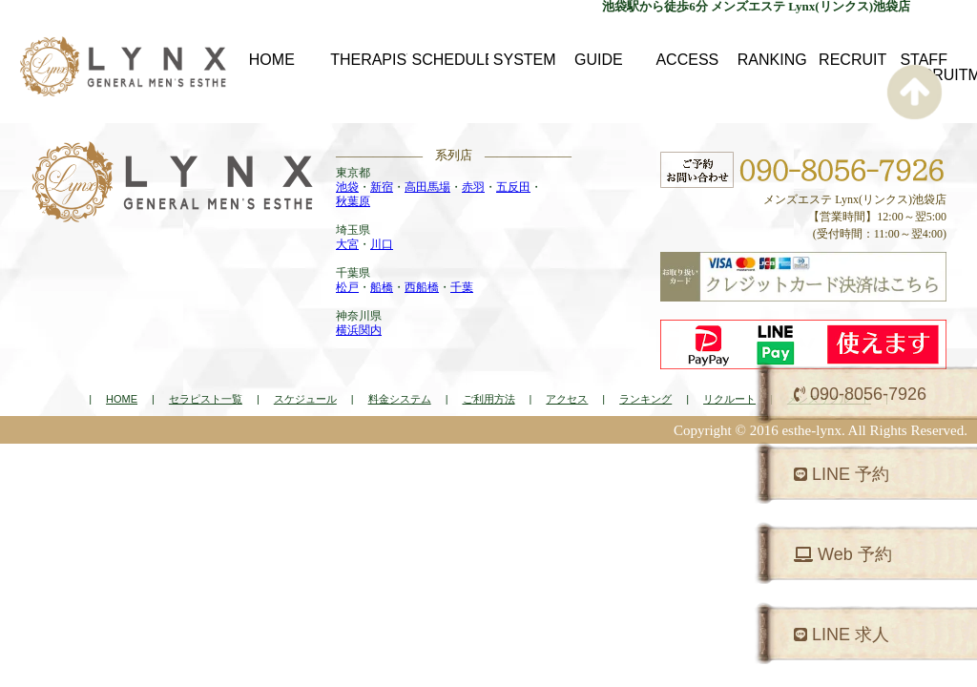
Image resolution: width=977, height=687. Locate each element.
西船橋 (422, 287)
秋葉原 (353, 201)
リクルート (729, 399)
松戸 (347, 287)
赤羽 (473, 187)
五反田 (513, 187)
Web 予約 (843, 554)
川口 (381, 244)
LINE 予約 (841, 474)
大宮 (347, 244)
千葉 (461, 287)
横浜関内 (359, 330)
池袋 (347, 187)
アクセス (567, 399)
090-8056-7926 (860, 394)
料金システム (399, 399)
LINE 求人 (841, 634)
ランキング (645, 399)
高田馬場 (427, 187)
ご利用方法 (489, 399)
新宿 (381, 187)
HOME (121, 399)
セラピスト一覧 (205, 399)
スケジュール (305, 399)
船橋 (381, 287)
